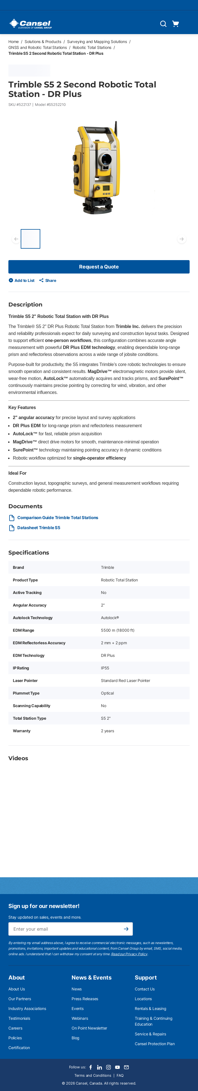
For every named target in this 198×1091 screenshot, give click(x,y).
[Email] (126, 1067)
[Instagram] (108, 1067)
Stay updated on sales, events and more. (44, 917)
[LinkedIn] (99, 1067)
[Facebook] (90, 1067)
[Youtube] (117, 1067)
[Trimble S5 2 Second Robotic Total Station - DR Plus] (30, 239)
